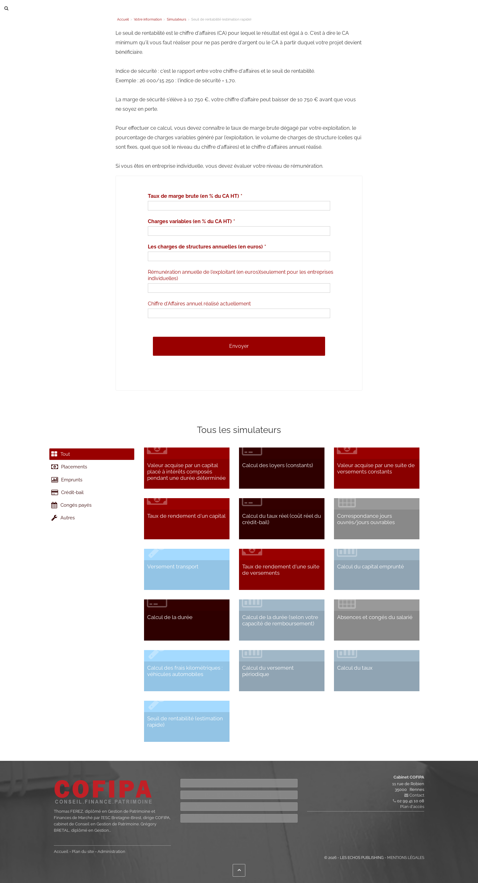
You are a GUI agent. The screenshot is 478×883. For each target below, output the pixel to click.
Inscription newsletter (239, 795)
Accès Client (239, 818)
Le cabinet (127, 8)
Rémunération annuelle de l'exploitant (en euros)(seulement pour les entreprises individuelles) (240, 275)
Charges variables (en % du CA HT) (190, 221)
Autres (65, 538)
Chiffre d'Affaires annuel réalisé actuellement (199, 304)
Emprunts (69, 488)
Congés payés (74, 521)
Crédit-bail (70, 505)
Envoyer (239, 346)
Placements (71, 472)
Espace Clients (239, 807)
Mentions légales (405, 857)
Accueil (61, 851)
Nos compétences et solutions (175, 8)
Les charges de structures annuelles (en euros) (205, 247)
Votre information (231, 8)
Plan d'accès (412, 806)
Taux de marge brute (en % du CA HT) (193, 196)
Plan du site (83, 851)
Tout (62, 456)
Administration (111, 851)
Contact (263, 8)
